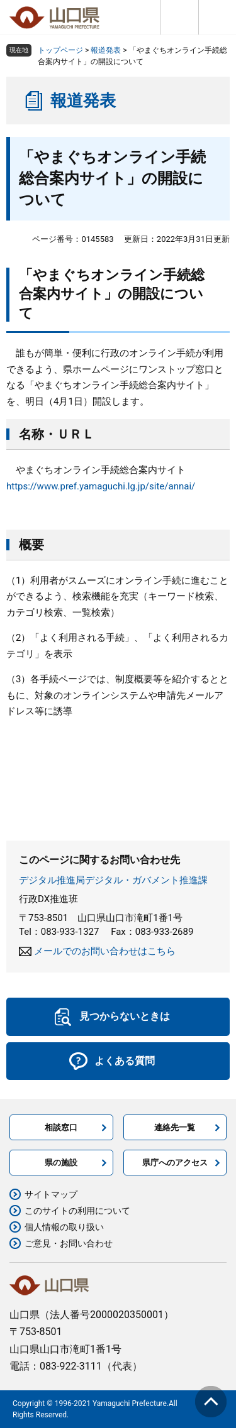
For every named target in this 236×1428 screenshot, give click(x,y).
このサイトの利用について (77, 1211)
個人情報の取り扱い (64, 1227)
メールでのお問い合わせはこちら (105, 951)
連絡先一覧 (174, 1127)
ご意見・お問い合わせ (69, 1243)
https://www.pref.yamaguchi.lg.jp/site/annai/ (100, 486)
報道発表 (106, 50)
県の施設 (61, 1162)
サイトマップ (51, 1194)
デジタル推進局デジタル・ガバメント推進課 (113, 880)
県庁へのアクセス (175, 1162)
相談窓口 (61, 1127)
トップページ (60, 50)
